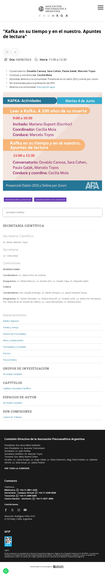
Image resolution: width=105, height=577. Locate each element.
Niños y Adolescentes (13, 340)
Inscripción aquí (46, 87)
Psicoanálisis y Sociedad (14, 346)
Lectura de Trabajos (12, 417)
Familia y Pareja (10, 327)
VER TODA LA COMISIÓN (16, 468)
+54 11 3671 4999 (44, 498)
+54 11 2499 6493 (28, 495)
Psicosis (6, 353)
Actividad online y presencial (18, 199)
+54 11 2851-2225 (28, 490)
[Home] (52, 8)
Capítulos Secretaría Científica (17, 388)
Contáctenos (11, 504)
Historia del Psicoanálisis (14, 334)
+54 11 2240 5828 (47, 492)
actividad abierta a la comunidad (50, 199)
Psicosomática (10, 359)
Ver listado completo (12, 374)
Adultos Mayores (11, 321)
